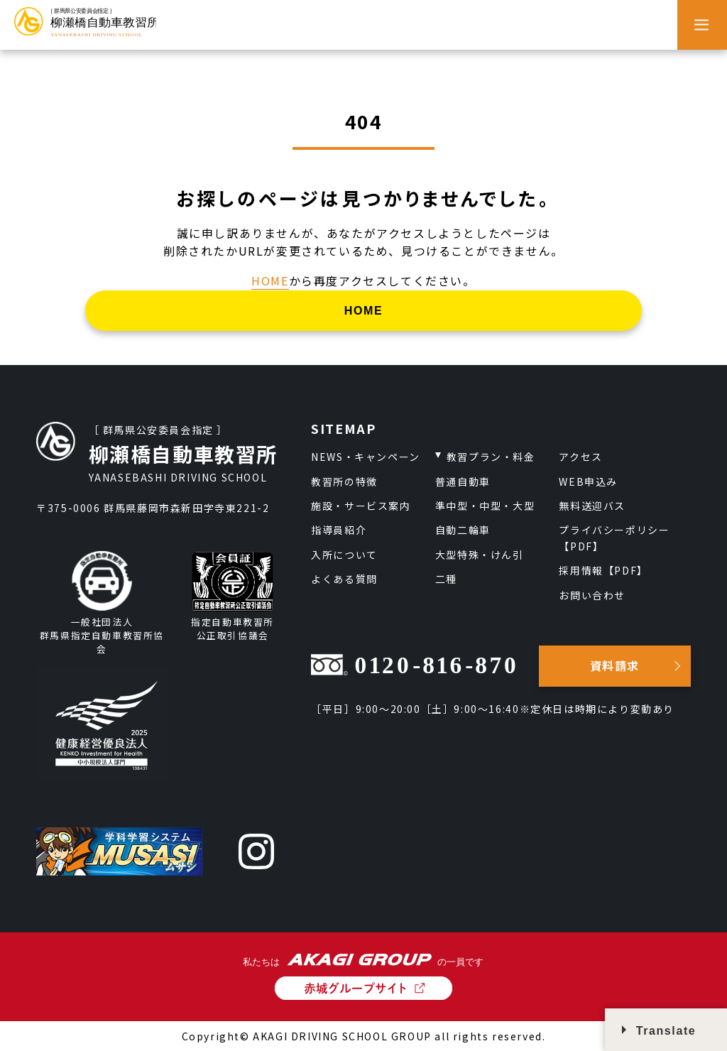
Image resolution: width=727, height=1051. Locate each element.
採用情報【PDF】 (603, 570)
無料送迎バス (592, 506)
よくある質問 (344, 579)
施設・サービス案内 (360, 506)
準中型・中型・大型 (485, 506)
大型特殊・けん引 (479, 555)
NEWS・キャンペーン (365, 457)
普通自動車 (463, 481)
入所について (344, 555)
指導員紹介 (338, 530)
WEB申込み (588, 481)
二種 (446, 579)
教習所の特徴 (344, 481)
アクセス (580, 457)
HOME (269, 280)
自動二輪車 (463, 530)
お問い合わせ (592, 595)
